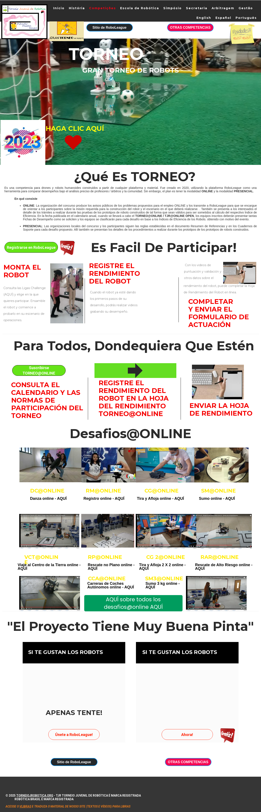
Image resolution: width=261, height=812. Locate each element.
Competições (102, 8)
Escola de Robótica (139, 8)
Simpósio (172, 8)
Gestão (246, 8)
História (77, 8)
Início (59, 8)
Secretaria (196, 8)
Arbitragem (223, 8)
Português (246, 18)
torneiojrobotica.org (34, 795)
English (203, 18)
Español (223, 18)
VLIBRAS (25, 806)
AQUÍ (62, 498)
